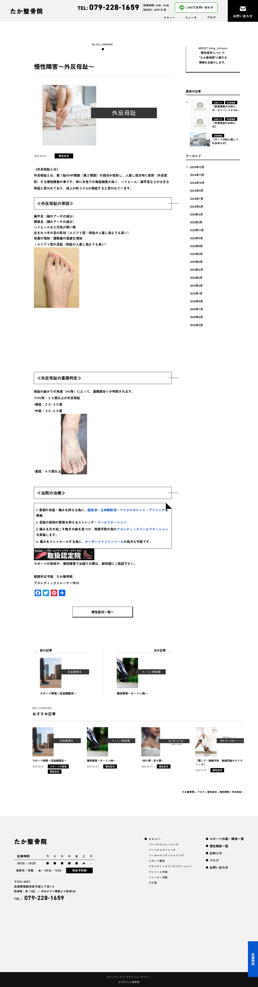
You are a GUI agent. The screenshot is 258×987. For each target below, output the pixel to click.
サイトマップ (114, 977)
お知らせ (216, 853)
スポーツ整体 (157, 861)
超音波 (92, 509)
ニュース (191, 17)
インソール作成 (158, 872)
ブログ (211, 17)
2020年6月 (196, 317)
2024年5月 (196, 206)
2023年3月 (196, 222)
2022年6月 (196, 254)
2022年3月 (196, 278)
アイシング (157, 509)
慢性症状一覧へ (102, 611)
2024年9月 (196, 190)
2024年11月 (197, 175)
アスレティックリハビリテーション (142, 529)
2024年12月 (197, 167)
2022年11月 (197, 230)
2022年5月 (196, 262)
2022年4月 (196, 270)
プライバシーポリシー (138, 977)
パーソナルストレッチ (162, 850)
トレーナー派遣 (158, 877)
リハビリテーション (111, 522)
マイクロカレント (133, 509)
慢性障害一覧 (219, 846)
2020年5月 (196, 325)
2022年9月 (196, 238)
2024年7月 (196, 199)
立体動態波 (108, 509)
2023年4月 (196, 214)
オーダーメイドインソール (104, 541)
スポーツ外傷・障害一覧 (227, 839)
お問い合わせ (219, 867)
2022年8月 (196, 246)
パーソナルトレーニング (163, 844)
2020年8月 (196, 301)
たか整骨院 (26, 10)
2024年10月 (197, 183)
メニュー (169, 17)
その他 (153, 883)
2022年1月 (196, 293)
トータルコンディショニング (166, 855)
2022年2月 (196, 285)
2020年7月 (196, 309)
